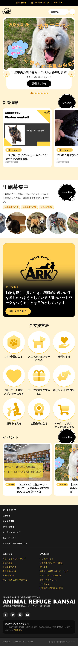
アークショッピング (11, 532)
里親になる (7, 554)
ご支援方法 (44, 554)
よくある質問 (8, 521)
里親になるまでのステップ (14, 559)
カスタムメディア (68, 642)
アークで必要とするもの (50, 575)
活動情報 (6, 515)
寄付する (43, 567)
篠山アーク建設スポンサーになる (54, 571)
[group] (27, 137)
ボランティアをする (48, 580)
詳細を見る (18, 630)
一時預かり (44, 584)
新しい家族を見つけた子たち (15, 580)
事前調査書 (7, 563)
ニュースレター (9, 538)
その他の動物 (8, 575)
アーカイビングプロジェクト (15, 543)
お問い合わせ (8, 527)
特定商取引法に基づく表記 (51, 588)
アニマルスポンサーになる (51, 563)
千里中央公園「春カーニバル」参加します (39, 72)
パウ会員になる (46, 559)
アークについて (9, 510)
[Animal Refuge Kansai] (7, 11)
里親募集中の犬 (9, 567)
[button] (6, 73)
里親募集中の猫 (9, 571)
